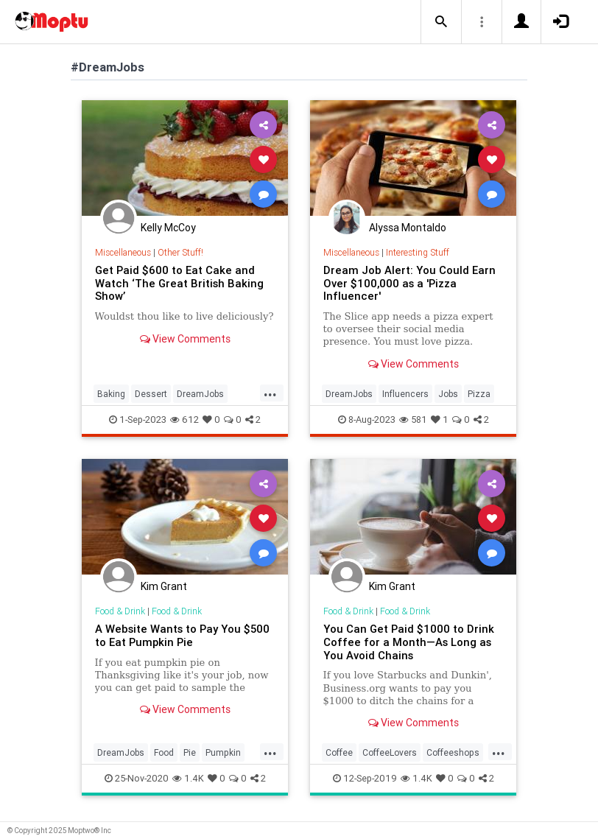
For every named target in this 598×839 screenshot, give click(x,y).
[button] (441, 22)
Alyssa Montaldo (407, 227)
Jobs (448, 393)
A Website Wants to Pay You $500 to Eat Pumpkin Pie (182, 635)
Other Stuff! (180, 252)
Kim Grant (164, 586)
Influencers (405, 393)
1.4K (188, 778)
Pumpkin (223, 752)
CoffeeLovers (389, 752)
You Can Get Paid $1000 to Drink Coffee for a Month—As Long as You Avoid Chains (408, 642)
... (270, 393)
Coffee (339, 752)
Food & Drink (120, 611)
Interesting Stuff (417, 252)
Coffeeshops (452, 752)
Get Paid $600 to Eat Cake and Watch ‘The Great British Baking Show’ (179, 283)
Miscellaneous (123, 252)
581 (413, 419)
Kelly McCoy (168, 227)
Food (164, 752)
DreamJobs (200, 393)
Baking (111, 393)
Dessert (151, 393)
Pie (189, 752)
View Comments (185, 338)
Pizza (479, 393)
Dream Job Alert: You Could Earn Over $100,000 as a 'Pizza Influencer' (409, 283)
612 (184, 419)
